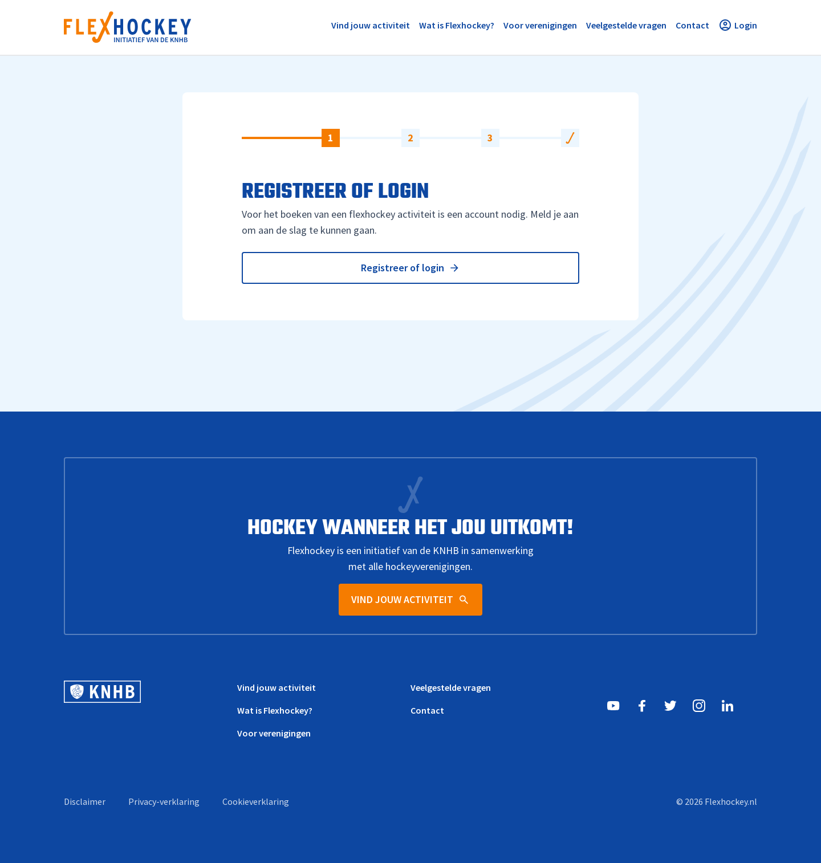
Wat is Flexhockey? (274, 710)
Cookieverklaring (255, 801)
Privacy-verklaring (164, 801)
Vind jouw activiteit (276, 687)
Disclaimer (84, 801)
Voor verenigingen (274, 733)
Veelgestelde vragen (450, 687)
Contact (427, 710)
